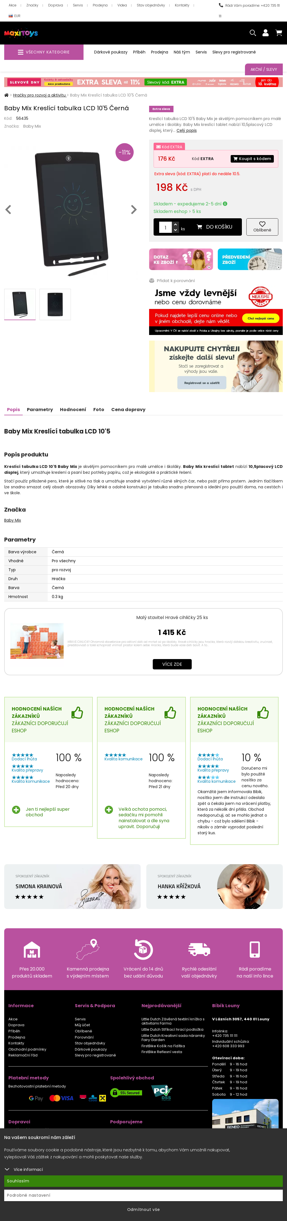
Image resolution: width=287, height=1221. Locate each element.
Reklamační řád (23, 1055)
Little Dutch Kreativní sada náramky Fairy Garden (173, 1038)
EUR (14, 16)
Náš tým (182, 52)
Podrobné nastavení (28, 1195)
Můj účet (82, 1025)
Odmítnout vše (143, 1209)
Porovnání (84, 1037)
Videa (122, 5)
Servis (78, 5)
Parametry (40, 409)
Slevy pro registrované (234, 52)
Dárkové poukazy (111, 52)
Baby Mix (32, 126)
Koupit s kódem (252, 158)
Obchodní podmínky (27, 1049)
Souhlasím (18, 1181)
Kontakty (182, 5)
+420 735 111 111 (224, 1035)
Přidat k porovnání (172, 280)
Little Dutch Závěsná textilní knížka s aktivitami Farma (173, 1021)
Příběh (139, 52)
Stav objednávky (151, 5)
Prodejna (100, 5)
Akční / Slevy (264, 69)
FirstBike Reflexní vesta (162, 1051)
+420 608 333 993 (228, 1046)
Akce (13, 5)
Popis (13, 409)
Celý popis (187, 130)
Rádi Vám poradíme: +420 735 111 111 (249, 10)
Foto (98, 409)
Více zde (172, 664)
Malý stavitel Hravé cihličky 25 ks (172, 617)
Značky (32, 5)
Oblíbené (83, 1031)
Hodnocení (73, 409)
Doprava (55, 5)
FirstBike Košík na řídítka (163, 1046)
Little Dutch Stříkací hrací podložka (172, 1029)
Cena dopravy (128, 409)
